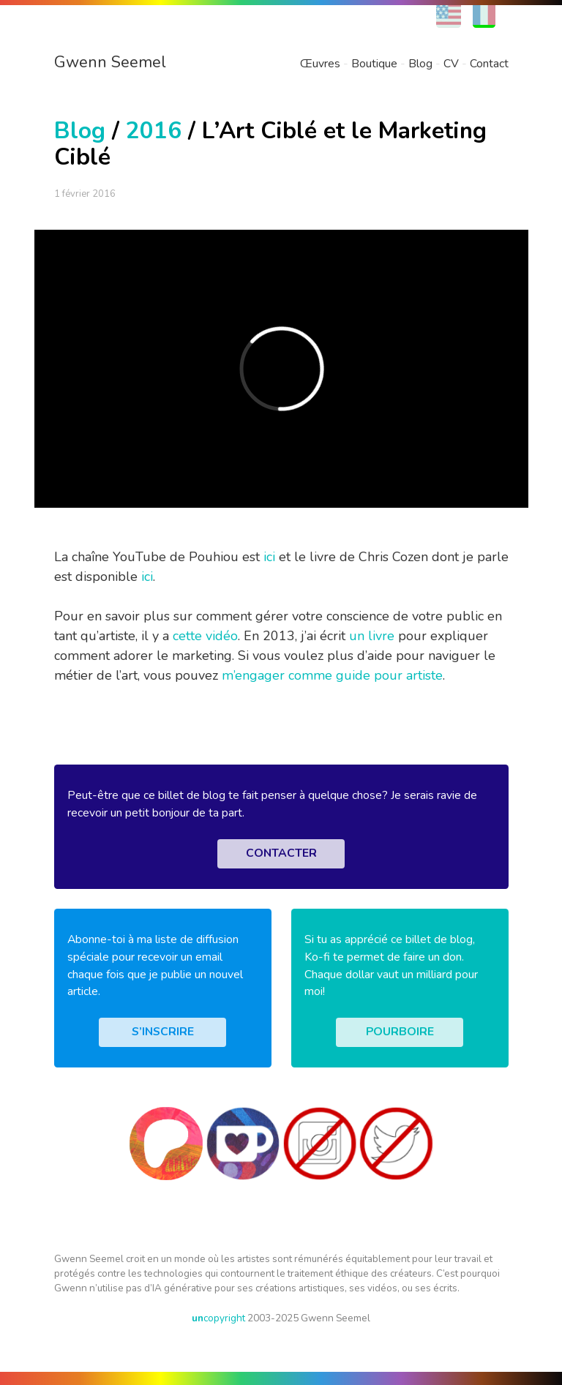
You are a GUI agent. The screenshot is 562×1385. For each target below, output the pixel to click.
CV (451, 64)
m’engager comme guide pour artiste (332, 675)
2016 (153, 130)
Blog (420, 64)
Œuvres (320, 64)
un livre (371, 636)
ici (269, 557)
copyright (218, 1318)
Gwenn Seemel (110, 62)
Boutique (374, 64)
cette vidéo (205, 636)
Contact (489, 64)
